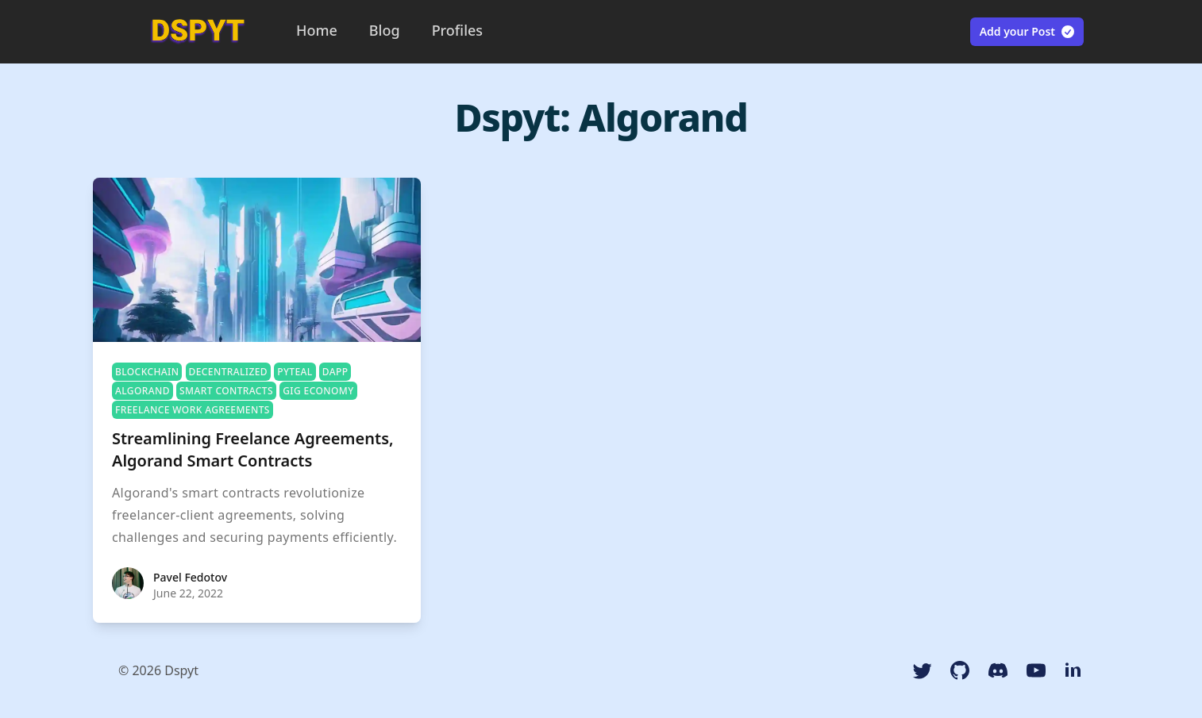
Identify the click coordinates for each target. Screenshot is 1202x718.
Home (316, 30)
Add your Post (1028, 32)
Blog (384, 30)
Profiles (457, 30)
